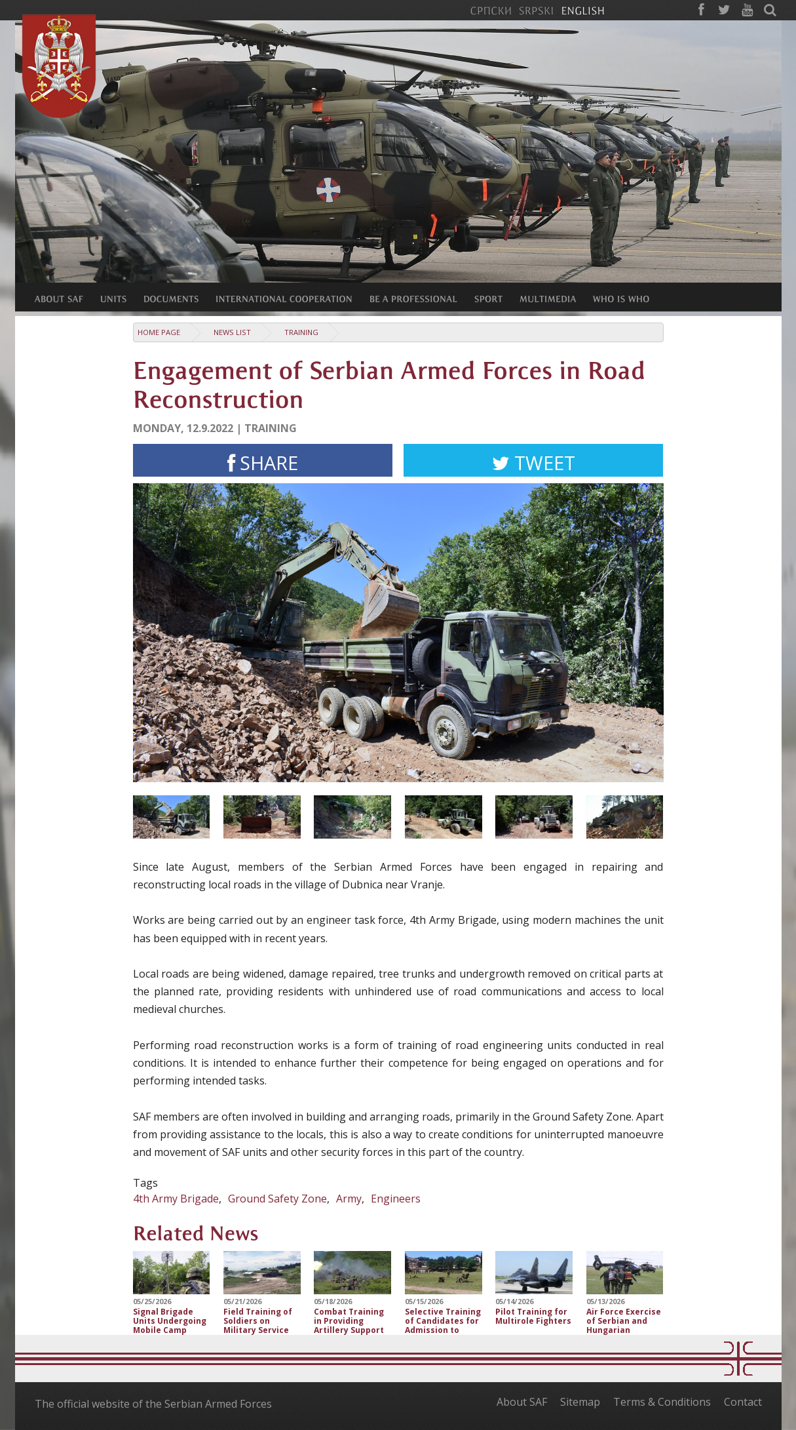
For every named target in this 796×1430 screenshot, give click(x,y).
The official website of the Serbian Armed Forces (153, 1404)
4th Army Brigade (176, 1198)
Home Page (159, 332)
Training (301, 332)
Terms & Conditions (662, 1402)
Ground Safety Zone (277, 1198)
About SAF (522, 1402)
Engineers (396, 1198)
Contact (743, 1402)
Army (349, 1198)
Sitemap (580, 1402)
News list (232, 332)
